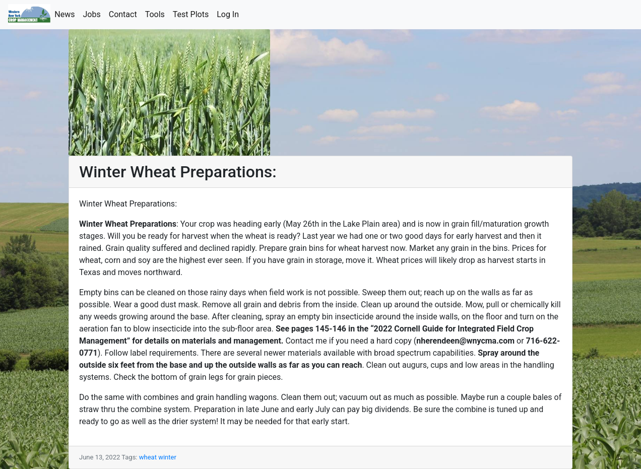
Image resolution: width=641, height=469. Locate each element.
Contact (125, 14)
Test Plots (193, 14)
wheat (148, 457)
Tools (157, 14)
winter (167, 457)
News (66, 14)
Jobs (94, 14)
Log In (230, 14)
